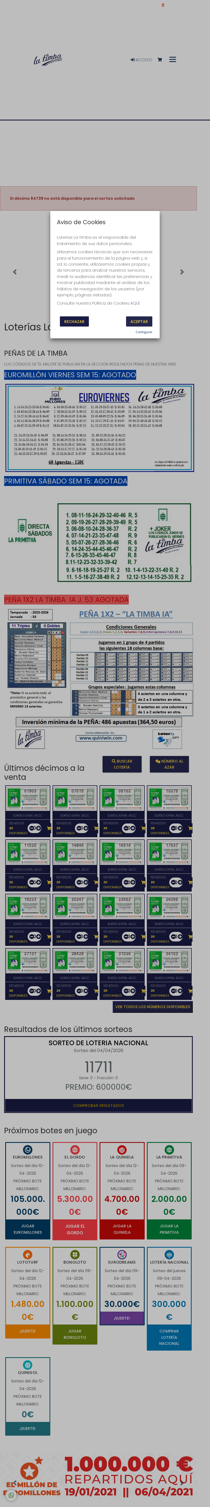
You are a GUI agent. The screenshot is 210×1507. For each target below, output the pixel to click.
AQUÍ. (135, 303)
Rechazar (74, 321)
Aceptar (139, 321)
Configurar (144, 332)
